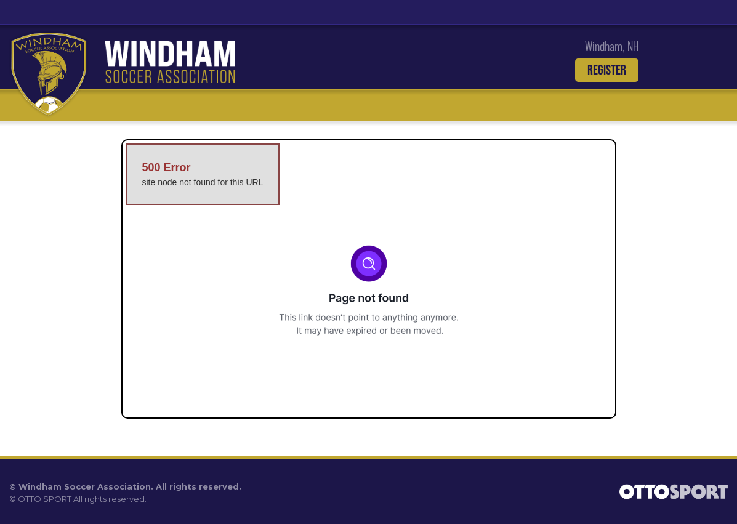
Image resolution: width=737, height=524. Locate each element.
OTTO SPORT (44, 499)
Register (606, 70)
